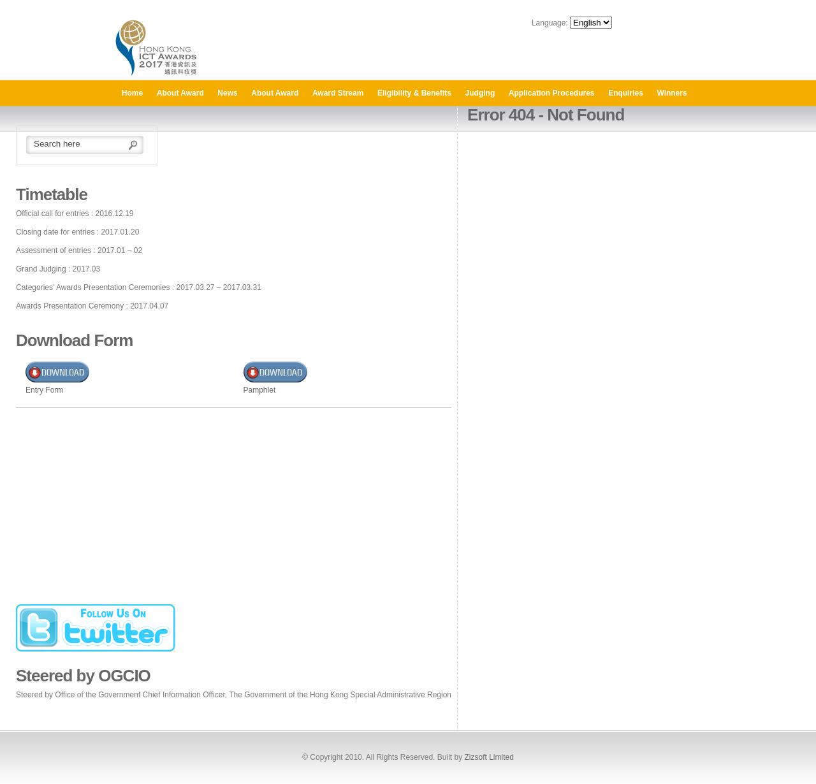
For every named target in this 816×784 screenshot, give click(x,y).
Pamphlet (260, 390)
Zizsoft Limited (488, 757)
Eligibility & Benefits (414, 93)
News (227, 93)
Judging (480, 93)
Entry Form (44, 390)
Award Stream (337, 93)
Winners (672, 93)
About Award (180, 93)
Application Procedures (552, 93)
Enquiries (625, 93)
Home (132, 93)
